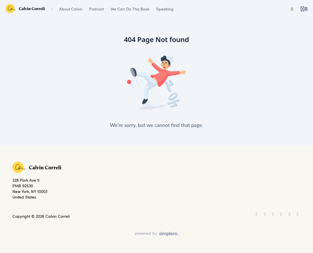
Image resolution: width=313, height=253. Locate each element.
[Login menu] (304, 9)
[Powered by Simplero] (156, 233)
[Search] (292, 9)
